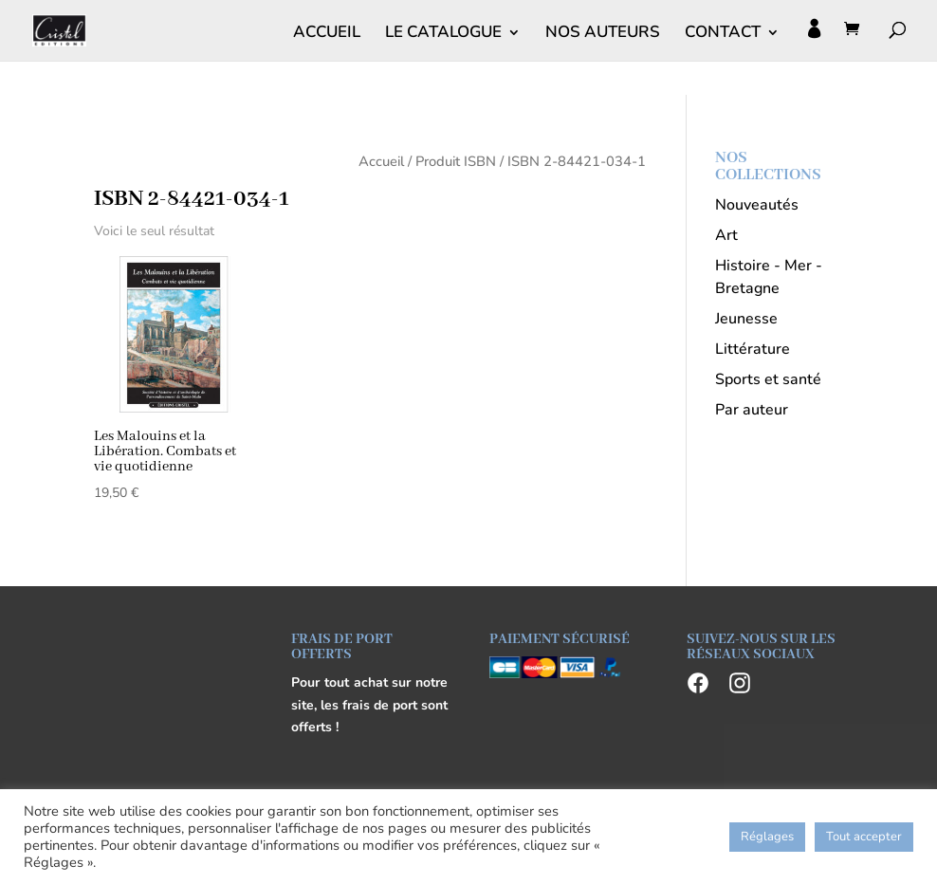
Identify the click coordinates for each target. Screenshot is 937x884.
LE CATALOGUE (443, 34)
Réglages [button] (767, 836)
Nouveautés (757, 204)
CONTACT (723, 34)
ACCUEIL (326, 34)
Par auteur (751, 409)
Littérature (752, 349)
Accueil (381, 161)
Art (726, 235)
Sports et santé (768, 379)
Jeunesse (746, 318)
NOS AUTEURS (602, 34)
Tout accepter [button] (864, 836)
